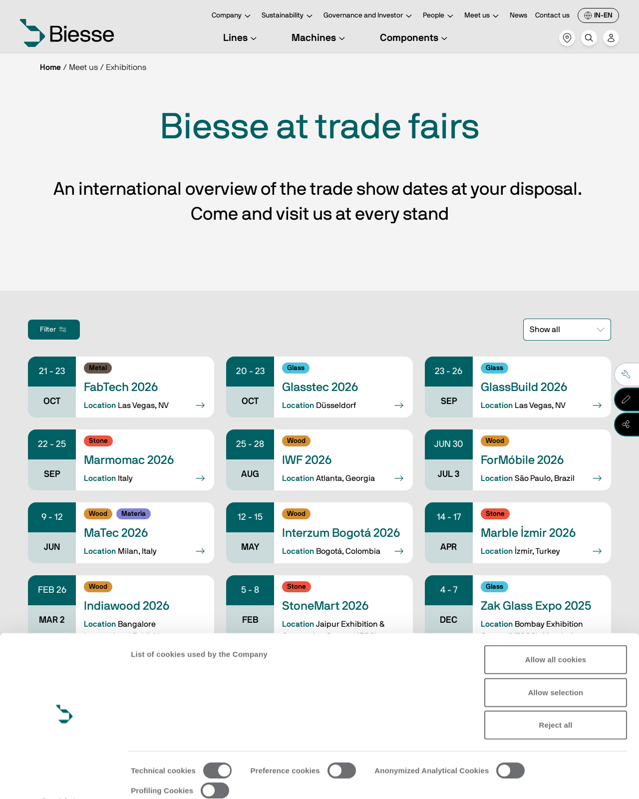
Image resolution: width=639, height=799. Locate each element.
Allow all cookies (556, 633)
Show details (154, 779)
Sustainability (289, 16)
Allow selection (556, 666)
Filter (54, 330)
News (518, 15)
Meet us (483, 16)
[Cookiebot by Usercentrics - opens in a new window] (64, 779)
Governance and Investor (369, 16)
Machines (320, 38)
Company (233, 16)
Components (415, 38)
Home (50, 67)
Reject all (556, 699)
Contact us (552, 15)
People (439, 16)
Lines (241, 38)
